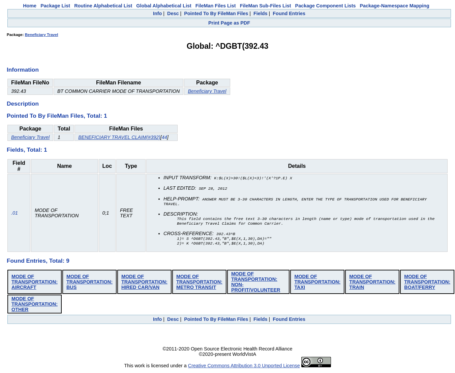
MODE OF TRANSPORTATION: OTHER (34, 306)
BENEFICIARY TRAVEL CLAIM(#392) (119, 137)
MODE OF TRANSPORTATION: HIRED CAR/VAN (144, 284)
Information (23, 69)
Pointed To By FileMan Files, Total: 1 (57, 115)
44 (164, 137)
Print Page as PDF (229, 23)
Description (23, 103)
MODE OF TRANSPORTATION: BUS (89, 284)
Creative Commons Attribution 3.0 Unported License (244, 367)
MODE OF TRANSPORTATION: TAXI (317, 284)
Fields (260, 13)
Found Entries (289, 13)
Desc (173, 13)
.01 (14, 214)
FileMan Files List (215, 5)
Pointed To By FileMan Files (216, 13)
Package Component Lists (325, 5)
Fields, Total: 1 (27, 149)
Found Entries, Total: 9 (38, 262)
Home (29, 5)
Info (157, 13)
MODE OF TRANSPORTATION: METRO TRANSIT (199, 284)
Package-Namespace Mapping (394, 5)
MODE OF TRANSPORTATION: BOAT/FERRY (427, 284)
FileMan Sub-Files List (265, 5)
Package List (55, 5)
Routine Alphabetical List (103, 5)
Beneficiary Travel (41, 35)
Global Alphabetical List (163, 5)
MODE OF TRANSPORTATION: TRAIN (372, 284)
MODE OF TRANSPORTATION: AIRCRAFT (34, 284)
